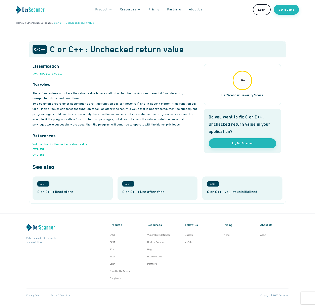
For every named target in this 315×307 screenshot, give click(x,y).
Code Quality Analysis (120, 271)
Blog (149, 249)
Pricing (154, 9)
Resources (130, 9)
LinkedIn (189, 235)
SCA (112, 249)
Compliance (115, 278)
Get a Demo (286, 9)
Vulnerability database (159, 235)
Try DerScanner (242, 143)
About (263, 235)
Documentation (155, 256)
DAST (112, 242)
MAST (112, 256)
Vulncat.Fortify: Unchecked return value (60, 144)
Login (261, 9)
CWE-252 (45, 73)
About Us (195, 9)
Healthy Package (156, 242)
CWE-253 (57, 73)
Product (103, 9)
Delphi (113, 263)
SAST (112, 235)
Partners (174, 9)
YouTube (189, 242)
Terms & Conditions (61, 295)
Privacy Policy (34, 295)
